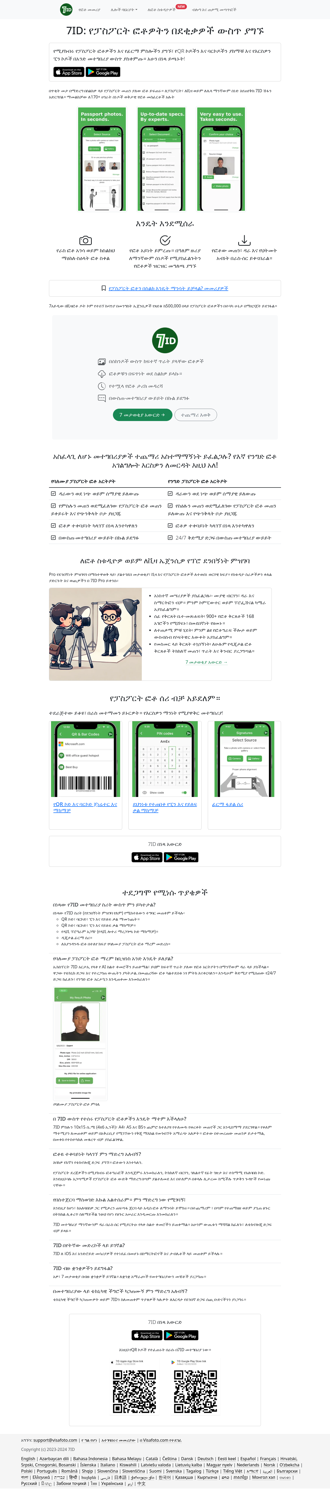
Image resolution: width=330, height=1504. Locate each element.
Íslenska (88, 1465)
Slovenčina (107, 1471)
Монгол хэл (263, 1477)
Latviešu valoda (156, 1465)
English (28, 1458)
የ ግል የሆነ (89, 1440)
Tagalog (193, 1471)
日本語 (120, 1477)
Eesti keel (227, 1458)
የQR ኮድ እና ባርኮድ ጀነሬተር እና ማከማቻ (85, 807)
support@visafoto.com (55, 1440)
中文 (141, 1483)
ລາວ (225, 1477)
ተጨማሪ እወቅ (196, 414)
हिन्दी (73, 1477)
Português (47, 1471)
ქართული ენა (142, 1477)
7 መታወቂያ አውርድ (142, 414)
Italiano (108, 1465)
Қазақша (184, 1477)
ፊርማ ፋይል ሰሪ (227, 804)
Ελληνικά (41, 1477)
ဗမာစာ (285, 1477)
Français (268, 1458)
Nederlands (248, 1465)
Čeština (169, 1458)
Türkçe (212, 1471)
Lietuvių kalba (188, 1465)
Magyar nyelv (220, 1465)
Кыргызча (207, 1477)
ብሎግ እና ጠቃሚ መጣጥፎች (214, 9)
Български (287, 1471)
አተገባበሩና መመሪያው (119, 1440)
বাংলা (24, 1477)
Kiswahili (128, 1465)
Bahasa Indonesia (90, 1458)
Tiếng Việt (232, 1471)
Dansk (187, 1458)
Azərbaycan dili (54, 1458)
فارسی (105, 1477)
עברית (59, 1477)
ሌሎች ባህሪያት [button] (122, 9)
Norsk (269, 1465)
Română (69, 1471)
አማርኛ (252, 1471)
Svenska (174, 1471)
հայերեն (88, 1477)
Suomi (155, 1471)
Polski (26, 1471)
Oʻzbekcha (289, 1465)
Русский (29, 1483)
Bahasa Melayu (127, 1458)
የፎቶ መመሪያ (89, 9)
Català (152, 1458)
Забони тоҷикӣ (71, 1483)
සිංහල (46, 1483)
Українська (112, 1483)
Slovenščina (133, 1471)
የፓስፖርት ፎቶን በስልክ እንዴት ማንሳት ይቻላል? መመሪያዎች (168, 288)
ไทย (94, 1483)
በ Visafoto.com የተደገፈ (161, 1440)
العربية (267, 1471)
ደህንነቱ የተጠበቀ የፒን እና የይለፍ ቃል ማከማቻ (165, 807)
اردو (130, 1483)
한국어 (165, 1477)
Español (248, 1458)
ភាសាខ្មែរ (241, 1477)
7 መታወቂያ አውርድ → (207, 662)
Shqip (87, 1471)
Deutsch (205, 1458)
